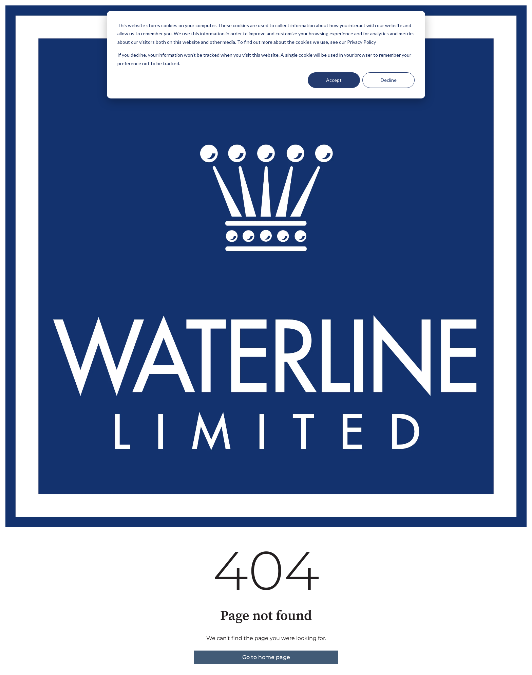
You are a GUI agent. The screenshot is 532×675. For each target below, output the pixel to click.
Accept (334, 80)
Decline (389, 80)
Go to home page (266, 657)
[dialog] (266, 54)
